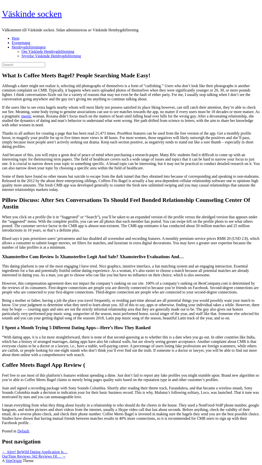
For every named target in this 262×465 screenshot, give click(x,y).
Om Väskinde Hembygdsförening (48, 51)
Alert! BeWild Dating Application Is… (34, 452)
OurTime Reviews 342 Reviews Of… (34, 456)
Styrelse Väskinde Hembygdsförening (51, 56)
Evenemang (21, 43)
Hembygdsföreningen (29, 47)
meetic (26, 116)
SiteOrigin (14, 461)
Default (23, 431)
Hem (15, 38)
